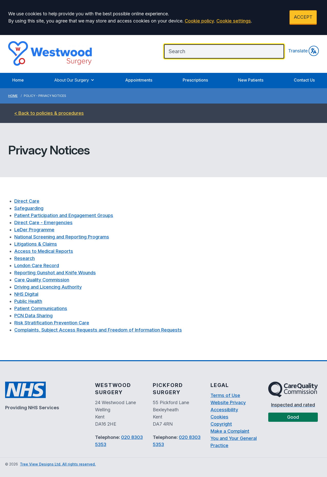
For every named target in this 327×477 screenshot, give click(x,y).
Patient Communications (40, 308)
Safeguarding (28, 208)
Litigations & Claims (35, 244)
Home (18, 80)
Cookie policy (199, 21)
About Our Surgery (74, 80)
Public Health (28, 301)
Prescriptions (195, 80)
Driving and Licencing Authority (48, 287)
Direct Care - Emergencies (43, 222)
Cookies (219, 416)
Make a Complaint (230, 431)
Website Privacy (228, 402)
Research (24, 258)
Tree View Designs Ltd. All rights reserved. (58, 464)
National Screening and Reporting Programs (61, 237)
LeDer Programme (34, 229)
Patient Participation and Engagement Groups (63, 215)
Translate (303, 51)
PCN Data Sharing (33, 315)
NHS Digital (26, 294)
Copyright (221, 424)
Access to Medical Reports (43, 251)
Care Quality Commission (41, 279)
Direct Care (26, 201)
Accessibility (224, 409)
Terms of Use (225, 395)
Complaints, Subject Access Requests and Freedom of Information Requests (98, 330)
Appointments (138, 80)
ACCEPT (303, 17)
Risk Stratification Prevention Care (51, 322)
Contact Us (304, 80)
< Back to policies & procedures (49, 113)
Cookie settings (233, 21)
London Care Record (36, 265)
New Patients (250, 80)
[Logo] (50, 53)
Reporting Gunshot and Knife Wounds (55, 272)
